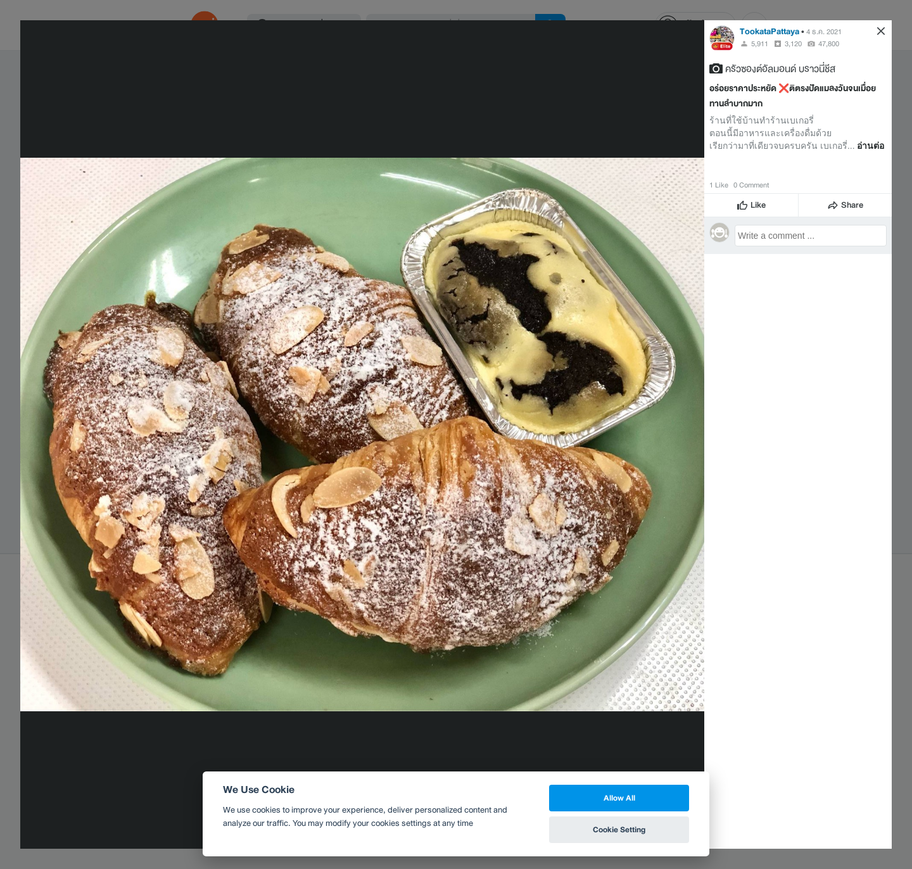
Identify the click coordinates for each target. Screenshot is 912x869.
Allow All (619, 798)
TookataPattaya (769, 31)
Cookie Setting (619, 829)
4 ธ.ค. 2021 (824, 31)
